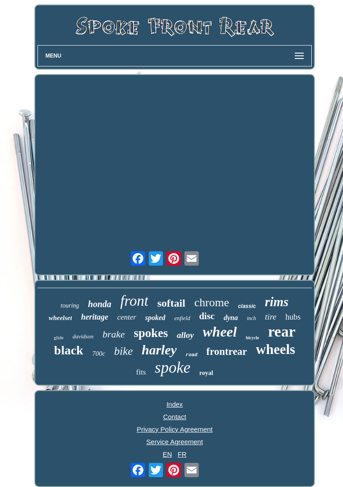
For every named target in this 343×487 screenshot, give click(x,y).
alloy (185, 335)
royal (206, 373)
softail (171, 303)
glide (58, 337)
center (126, 317)
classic (247, 306)
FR (182, 454)
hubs (293, 316)
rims (277, 302)
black (68, 350)
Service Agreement (174, 441)
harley (159, 349)
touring (70, 305)
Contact (174, 416)
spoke (173, 367)
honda (99, 304)
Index (175, 404)
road (191, 355)
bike (123, 351)
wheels (275, 349)
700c (98, 353)
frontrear (226, 351)
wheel (220, 332)
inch (251, 318)
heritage (94, 316)
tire (270, 316)
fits (141, 372)
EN (167, 454)
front (134, 301)
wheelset (60, 317)
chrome (211, 302)
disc (207, 316)
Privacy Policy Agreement (175, 429)
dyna (231, 317)
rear (282, 331)
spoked (155, 317)
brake (113, 334)
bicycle (252, 337)
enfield (182, 318)
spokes (151, 333)
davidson (82, 336)
